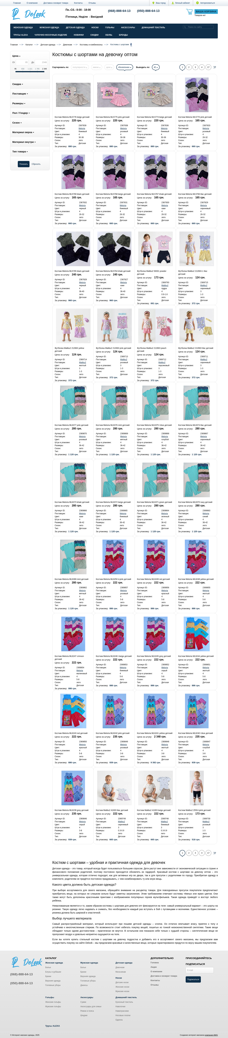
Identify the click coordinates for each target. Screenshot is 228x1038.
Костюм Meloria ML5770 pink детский (195, 117)
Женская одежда (23, 27)
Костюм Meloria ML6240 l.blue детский (195, 733)
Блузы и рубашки (53, 972)
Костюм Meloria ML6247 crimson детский (69, 657)
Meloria (82, 128)
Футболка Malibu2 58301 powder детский (151, 272)
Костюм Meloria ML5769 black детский (72, 194)
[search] (185, 27)
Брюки (48, 976)
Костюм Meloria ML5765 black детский (72, 271)
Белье (48, 967)
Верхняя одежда (52, 981)
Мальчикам (120, 972)
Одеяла (119, 1020)
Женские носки (122, 987)
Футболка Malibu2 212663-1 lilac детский (192, 272)
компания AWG (211, 1035)
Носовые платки (122, 1015)
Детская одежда (75, 27)
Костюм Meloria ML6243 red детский (71, 733)
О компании (32, 3)
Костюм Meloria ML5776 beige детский (72, 117)
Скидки (94, 35)
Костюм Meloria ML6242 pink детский (112, 733)
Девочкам (119, 967)
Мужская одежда (49, 27)
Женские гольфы (53, 1002)
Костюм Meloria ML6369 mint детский (71, 579)
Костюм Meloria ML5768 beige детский (113, 194)
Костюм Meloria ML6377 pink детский (71, 425)
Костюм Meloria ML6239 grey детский (71, 810)
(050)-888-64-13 (148, 11)
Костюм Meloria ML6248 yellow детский (196, 579)
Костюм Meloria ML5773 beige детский (154, 117)
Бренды (123, 35)
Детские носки (121, 982)
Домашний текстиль (153, 27)
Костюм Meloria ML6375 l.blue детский (154, 425)
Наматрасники (122, 1011)
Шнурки (83, 1015)
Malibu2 (164, 285)
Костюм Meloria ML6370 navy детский (195, 502)
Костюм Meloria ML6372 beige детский (113, 502)
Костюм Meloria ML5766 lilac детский (195, 194)
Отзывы (92, 3)
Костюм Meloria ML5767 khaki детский (154, 194)
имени (96, 67)
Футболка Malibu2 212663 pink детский (113, 348)
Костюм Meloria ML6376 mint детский (112, 425)
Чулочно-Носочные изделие (51, 35)
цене (109, 67)
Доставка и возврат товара (55, 3)
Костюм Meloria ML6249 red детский (153, 579)
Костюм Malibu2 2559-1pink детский (194, 810)
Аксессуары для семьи (90, 1006)
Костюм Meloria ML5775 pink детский (112, 117)
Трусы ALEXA (21, 35)
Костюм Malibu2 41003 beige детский (154, 810)
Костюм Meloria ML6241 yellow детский (154, 733)
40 (156, 67)
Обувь (108, 35)
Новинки (79, 35)
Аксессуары (128, 27)
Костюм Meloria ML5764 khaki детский (113, 271)
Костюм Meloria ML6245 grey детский (154, 656)
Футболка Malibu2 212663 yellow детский (69, 349)
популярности (80, 67)
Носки (95, 27)
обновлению (124, 67)
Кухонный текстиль (124, 1002)
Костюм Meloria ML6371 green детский (154, 502)
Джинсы (84, 985)
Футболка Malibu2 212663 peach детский (151, 349)
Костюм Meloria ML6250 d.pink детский (113, 579)
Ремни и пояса (87, 1011)
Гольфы (109, 27)
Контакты (78, 3)
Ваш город (159, 3)
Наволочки (120, 1006)
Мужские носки (122, 991)
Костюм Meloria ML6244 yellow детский (196, 656)
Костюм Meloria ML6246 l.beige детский (114, 656)
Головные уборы (53, 985)
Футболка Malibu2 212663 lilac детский (195, 348)
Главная (17, 3)
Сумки (83, 1002)
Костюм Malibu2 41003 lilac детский (112, 810)
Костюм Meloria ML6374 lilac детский (195, 425)
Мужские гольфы (53, 1006)
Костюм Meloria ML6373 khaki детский (72, 502)
